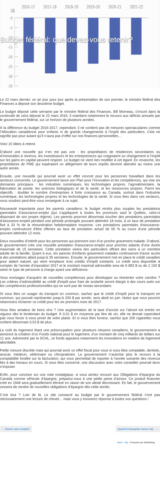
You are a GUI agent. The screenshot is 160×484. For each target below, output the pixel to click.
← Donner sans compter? (16, 429)
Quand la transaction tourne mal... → (138, 429)
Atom (119, 442)
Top (126, 442)
